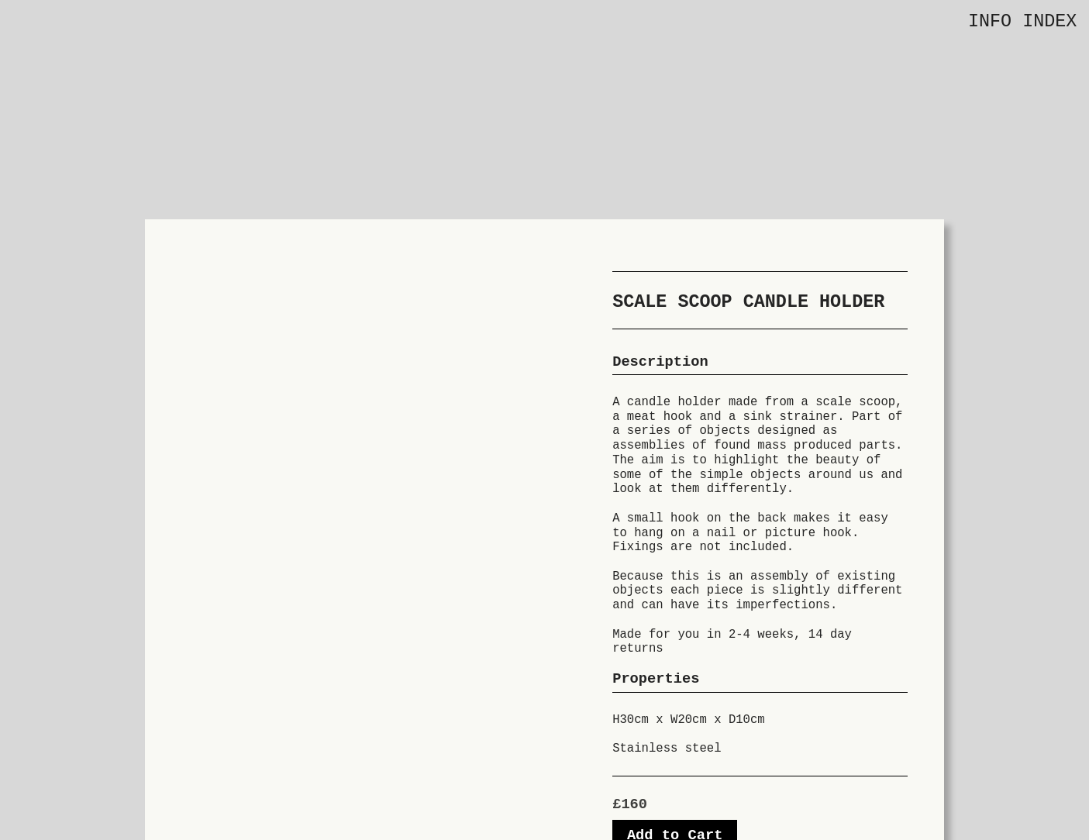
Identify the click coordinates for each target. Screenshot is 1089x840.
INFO (989, 22)
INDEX (1049, 22)
